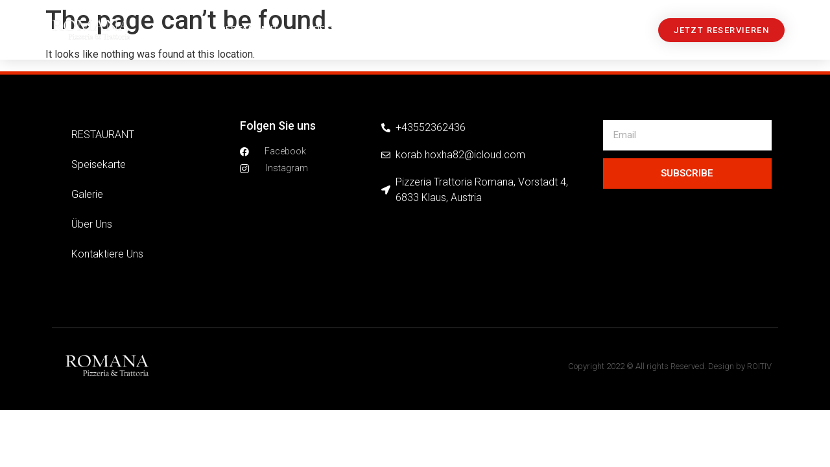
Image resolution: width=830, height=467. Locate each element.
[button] (721, 30)
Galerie (413, 30)
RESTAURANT (249, 30)
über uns (481, 30)
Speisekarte (337, 30)
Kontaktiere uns (571, 30)
